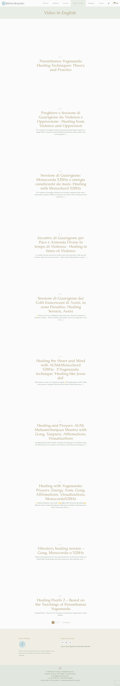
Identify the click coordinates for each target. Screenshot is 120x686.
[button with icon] (62, 642)
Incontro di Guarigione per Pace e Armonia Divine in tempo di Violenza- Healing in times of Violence (61, 244)
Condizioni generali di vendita (70, 680)
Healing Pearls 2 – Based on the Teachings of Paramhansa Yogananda (60, 604)
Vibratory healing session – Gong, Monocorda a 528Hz (61, 550)
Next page (67, 622)
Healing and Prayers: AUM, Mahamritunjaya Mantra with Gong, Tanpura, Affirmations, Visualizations (61, 432)
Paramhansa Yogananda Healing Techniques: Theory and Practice (61, 65)
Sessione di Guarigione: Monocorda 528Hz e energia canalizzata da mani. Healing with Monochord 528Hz (60, 182)
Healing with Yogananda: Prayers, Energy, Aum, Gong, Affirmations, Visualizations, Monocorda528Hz (61, 492)
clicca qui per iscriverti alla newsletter (78, 646)
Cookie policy (44, 680)
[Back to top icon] (60, 668)
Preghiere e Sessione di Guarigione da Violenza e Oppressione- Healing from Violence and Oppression (60, 119)
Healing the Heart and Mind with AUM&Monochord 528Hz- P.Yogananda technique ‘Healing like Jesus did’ (60, 369)
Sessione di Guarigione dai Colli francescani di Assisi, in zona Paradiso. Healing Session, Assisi (61, 304)
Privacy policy (54, 680)
